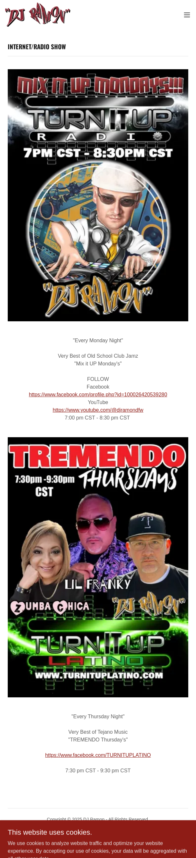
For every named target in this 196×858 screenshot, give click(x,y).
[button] (187, 14)
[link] (37, 15)
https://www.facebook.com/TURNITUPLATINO (98, 755)
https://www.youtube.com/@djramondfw (98, 410)
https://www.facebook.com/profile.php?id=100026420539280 (98, 394)
